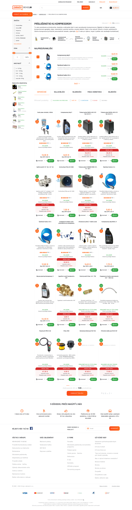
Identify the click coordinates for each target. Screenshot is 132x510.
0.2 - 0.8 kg (19, 71)
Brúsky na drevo (100, 470)
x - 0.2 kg (18, 68)
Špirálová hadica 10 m (45, 223)
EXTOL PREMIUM (20, 38)
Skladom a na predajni (60, 100)
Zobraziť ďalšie (77, 396)
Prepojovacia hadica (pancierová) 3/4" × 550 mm (109, 278)
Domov (35, 14)
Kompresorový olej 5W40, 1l (109, 223)
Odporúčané (41, 92)
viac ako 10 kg (20, 78)
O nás (69, 462)
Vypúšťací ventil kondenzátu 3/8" (66, 278)
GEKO (17, 40)
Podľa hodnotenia (95, 92)
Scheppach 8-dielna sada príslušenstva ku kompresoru (66, 223)
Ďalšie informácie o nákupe (21, 479)
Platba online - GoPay (19, 466)
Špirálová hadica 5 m (109, 168)
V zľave (95, 100)
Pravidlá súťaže (17, 463)
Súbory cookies (17, 473)
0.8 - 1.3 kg (19, 73)
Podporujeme (71, 452)
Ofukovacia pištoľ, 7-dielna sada (88, 223)
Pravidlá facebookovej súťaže (22, 447)
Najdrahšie (77, 92)
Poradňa (70, 444)
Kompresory (42, 14)
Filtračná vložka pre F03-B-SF (109, 333)
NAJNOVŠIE (112, 92)
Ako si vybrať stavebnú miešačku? (106, 461)
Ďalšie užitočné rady (101, 480)
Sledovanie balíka (45, 447)
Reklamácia (16, 453)
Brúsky (97, 467)
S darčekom (84, 100)
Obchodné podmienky (19, 457)
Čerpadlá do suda (100, 477)
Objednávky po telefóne (20, 460)
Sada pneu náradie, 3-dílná (45, 112)
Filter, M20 (66, 333)
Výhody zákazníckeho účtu (21, 470)
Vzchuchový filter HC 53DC (66, 168)
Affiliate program (73, 468)
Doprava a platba (45, 453)
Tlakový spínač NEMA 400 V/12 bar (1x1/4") (87, 113)
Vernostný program (64, 2)
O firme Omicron (100, 452)
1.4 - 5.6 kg (19, 76)
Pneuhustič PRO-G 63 (45, 333)
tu (83, 502)
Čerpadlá (98, 474)
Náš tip (74, 100)
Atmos (18, 33)
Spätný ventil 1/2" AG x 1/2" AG (45, 168)
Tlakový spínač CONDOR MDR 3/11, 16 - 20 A (88, 168)
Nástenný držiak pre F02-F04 (88, 333)
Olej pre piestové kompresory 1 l (45, 278)
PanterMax (19, 25)
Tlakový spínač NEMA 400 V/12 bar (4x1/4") (109, 113)
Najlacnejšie (59, 92)
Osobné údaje (116, 488)
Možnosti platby (45, 444)
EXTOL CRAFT (20, 35)
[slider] (13, 53)
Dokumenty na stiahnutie (20, 450)
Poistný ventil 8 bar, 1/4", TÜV (88, 278)
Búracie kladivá (100, 464)
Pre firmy (80, 2)
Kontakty (92, 2)
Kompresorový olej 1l (66, 112)
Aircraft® (18, 28)
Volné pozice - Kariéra (74, 455)
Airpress (18, 30)
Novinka (104, 100)
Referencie (70, 459)
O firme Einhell (100, 449)
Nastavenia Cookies (18, 476)
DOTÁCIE (43, 450)
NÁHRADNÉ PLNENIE (19, 444)
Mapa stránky (103, 488)
